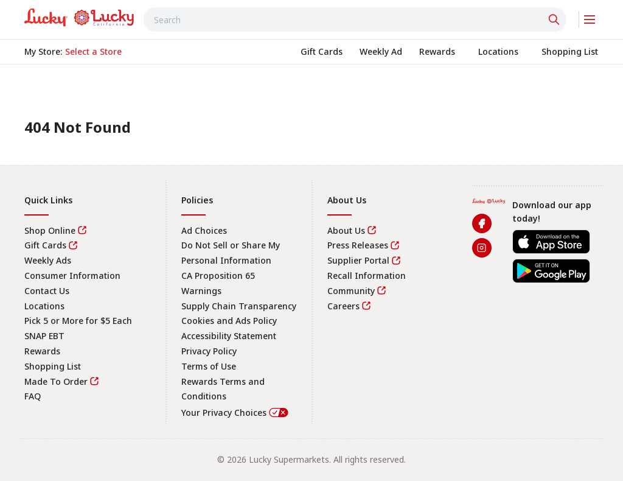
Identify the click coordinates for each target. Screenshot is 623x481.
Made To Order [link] (56, 381)
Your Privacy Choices (235, 412)
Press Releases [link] (357, 245)
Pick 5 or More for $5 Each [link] (78, 320)
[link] (79, 18)
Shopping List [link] (52, 366)
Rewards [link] (42, 351)
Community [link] (351, 291)
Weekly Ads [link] (47, 260)
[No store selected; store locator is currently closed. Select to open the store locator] (93, 52)
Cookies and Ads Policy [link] (229, 320)
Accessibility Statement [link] (228, 336)
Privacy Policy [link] (209, 351)
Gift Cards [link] (45, 245)
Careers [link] (343, 306)
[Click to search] (555, 19)
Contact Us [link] (46, 291)
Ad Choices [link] (204, 230)
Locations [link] (44, 306)
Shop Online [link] (49, 230)
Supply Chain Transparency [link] (238, 306)
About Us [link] (346, 230)
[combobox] (355, 19)
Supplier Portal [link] (358, 260)
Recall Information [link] (366, 275)
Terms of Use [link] (208, 366)
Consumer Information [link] (72, 275)
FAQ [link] (32, 396)
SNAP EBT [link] (44, 336)
